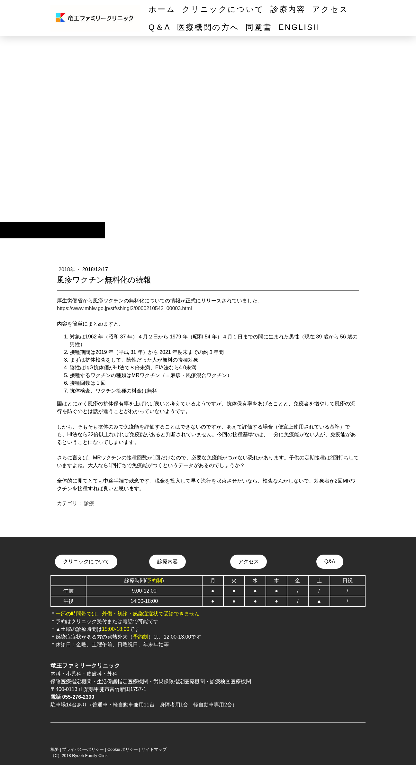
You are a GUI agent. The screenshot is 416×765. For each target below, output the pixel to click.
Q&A (329, 561)
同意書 (259, 27)
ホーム (162, 9)
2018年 (68, 269)
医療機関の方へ (208, 27)
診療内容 (287, 9)
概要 (54, 749)
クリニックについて (223, 9)
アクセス (330, 9)
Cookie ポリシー (122, 749)
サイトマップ (154, 749)
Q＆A (160, 27)
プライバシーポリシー (83, 749)
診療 (89, 503)
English (299, 27)
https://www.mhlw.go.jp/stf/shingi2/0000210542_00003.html (124, 308)
